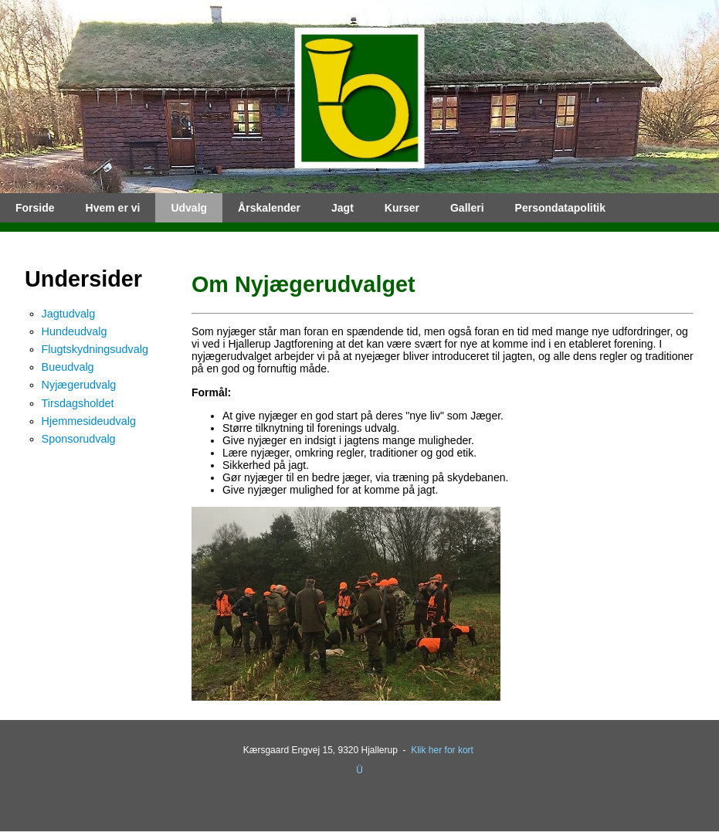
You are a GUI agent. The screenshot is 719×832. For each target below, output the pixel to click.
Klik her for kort (442, 750)
